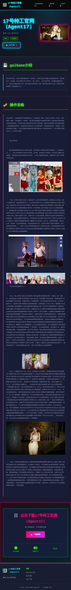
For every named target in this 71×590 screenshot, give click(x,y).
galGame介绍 (30, 572)
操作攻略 (29, 576)
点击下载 (29, 579)
